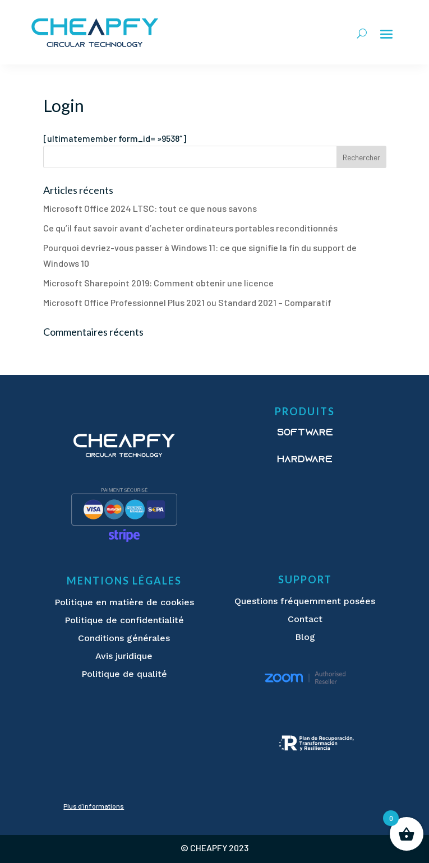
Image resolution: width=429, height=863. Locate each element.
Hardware (305, 460)
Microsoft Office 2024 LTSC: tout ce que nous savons (150, 208)
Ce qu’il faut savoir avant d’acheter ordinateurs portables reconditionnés (190, 227)
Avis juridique (124, 656)
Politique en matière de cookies (124, 602)
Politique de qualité (124, 674)
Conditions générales (124, 638)
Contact (305, 619)
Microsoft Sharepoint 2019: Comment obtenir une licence (158, 282)
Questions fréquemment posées (304, 601)
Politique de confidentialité (124, 620)
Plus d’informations (93, 806)
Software (305, 433)
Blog (305, 637)
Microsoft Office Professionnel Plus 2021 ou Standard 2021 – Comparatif (187, 302)
